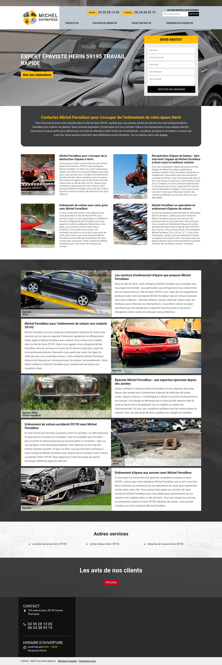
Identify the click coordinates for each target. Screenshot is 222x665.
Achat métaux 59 (141, 23)
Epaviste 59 (72, 23)
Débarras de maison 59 (179, 23)
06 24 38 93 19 (138, 12)
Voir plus (111, 582)
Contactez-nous (87, 661)
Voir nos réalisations (37, 75)
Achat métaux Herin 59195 (104, 544)
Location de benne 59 (104, 23)
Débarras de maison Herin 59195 (165, 544)
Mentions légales (67, 661)
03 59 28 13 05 (103, 12)
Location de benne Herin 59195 (49, 544)
